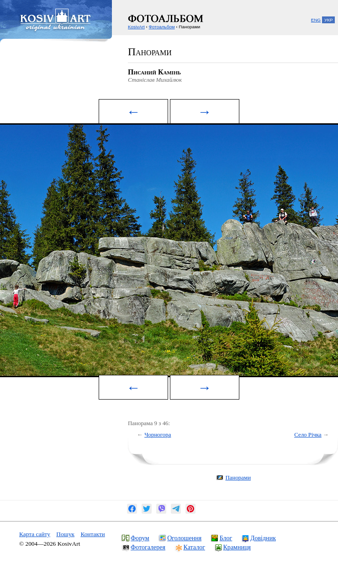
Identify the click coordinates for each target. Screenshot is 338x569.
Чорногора (157, 434)
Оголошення (184, 538)
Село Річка (308, 434)
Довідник (263, 538)
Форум (140, 538)
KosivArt (136, 26)
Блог (226, 538)
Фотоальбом (162, 26)
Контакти (92, 534)
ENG (316, 19)
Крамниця (237, 547)
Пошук (65, 534)
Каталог (194, 547)
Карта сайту (34, 534)
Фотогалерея (148, 547)
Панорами (238, 477)
